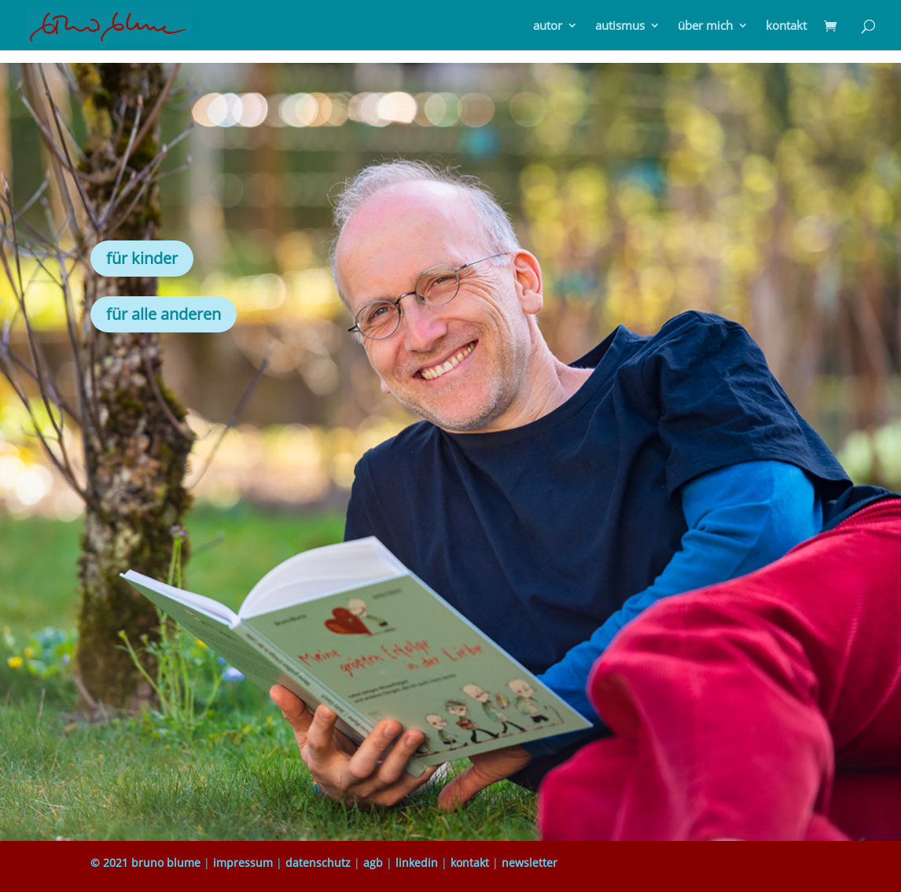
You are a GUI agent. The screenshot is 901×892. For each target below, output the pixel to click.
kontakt (786, 26)
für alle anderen (163, 314)
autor (547, 26)
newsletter (529, 862)
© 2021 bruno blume (145, 862)
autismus (620, 26)
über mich (705, 26)
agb (373, 862)
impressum (243, 862)
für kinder (142, 258)
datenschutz (318, 862)
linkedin (416, 862)
